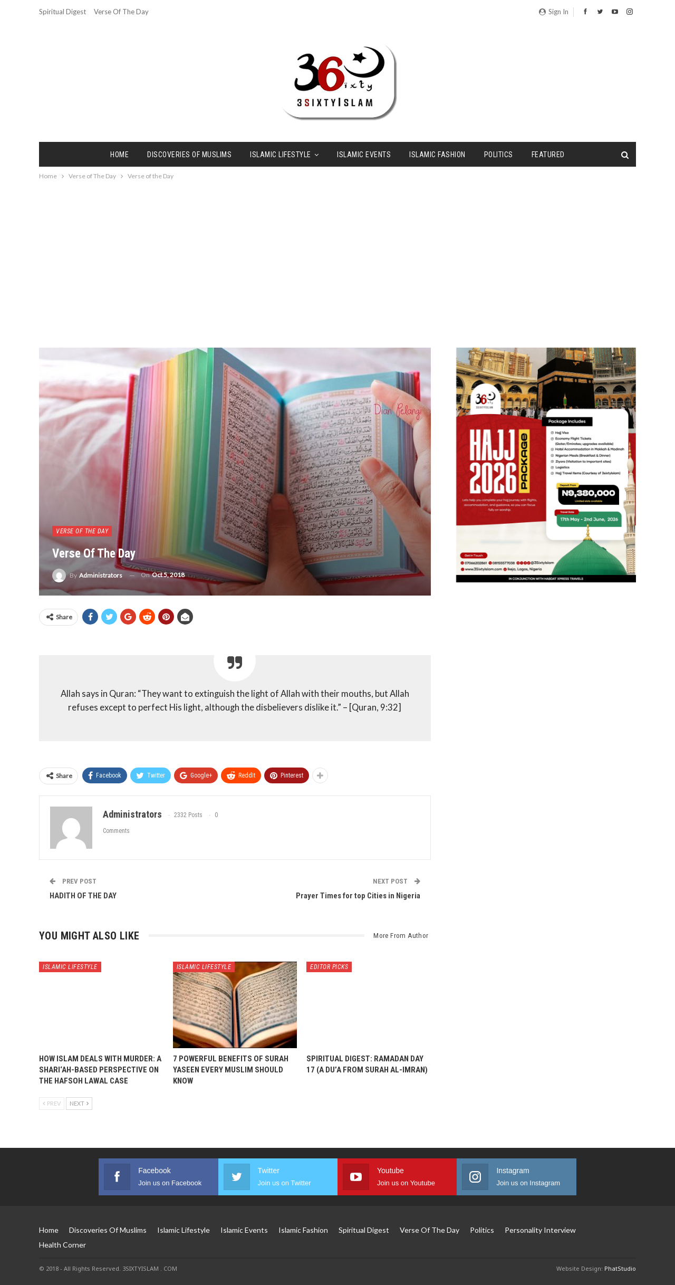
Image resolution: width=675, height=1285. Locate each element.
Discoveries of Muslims (189, 154)
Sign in (553, 11)
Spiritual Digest (62, 11)
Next (79, 1103)
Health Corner (62, 1244)
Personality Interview (540, 1229)
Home (119, 154)
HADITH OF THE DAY (83, 895)
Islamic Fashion (437, 154)
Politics (498, 154)
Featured (548, 154)
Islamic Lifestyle (280, 154)
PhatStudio (620, 1268)
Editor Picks (329, 967)
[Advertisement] (337, 261)
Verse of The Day (121, 11)
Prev (52, 1103)
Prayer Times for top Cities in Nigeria (358, 895)
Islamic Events (364, 154)
